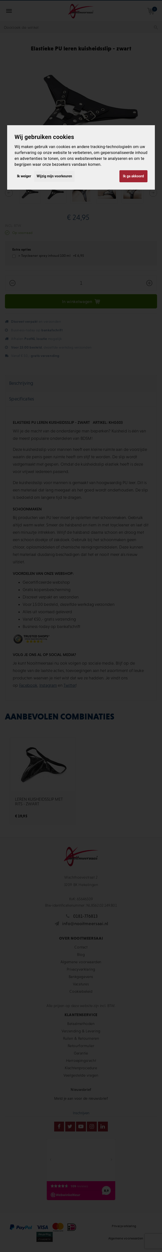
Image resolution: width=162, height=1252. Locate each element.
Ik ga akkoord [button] (133, 176)
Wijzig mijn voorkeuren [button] (54, 176)
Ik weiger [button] (24, 176)
